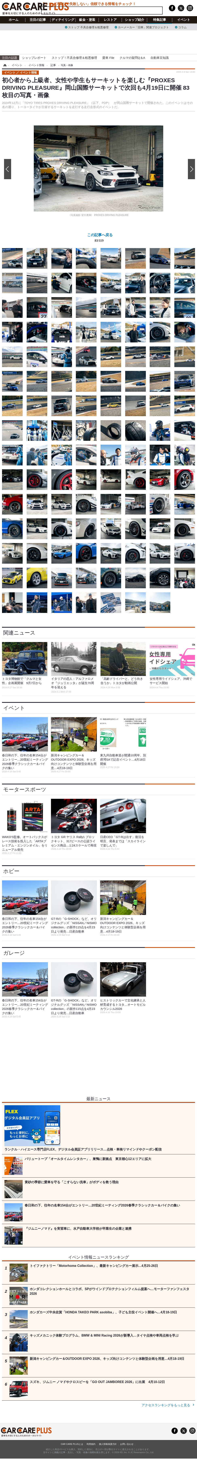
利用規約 (91, 1444)
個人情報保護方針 (108, 1444)
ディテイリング (63, 19)
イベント (183, 19)
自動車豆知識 (159, 57)
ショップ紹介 (134, 19)
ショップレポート (34, 57)
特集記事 (159, 19)
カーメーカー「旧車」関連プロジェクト (143, 27)
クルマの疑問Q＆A (132, 57)
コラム (182, 27)
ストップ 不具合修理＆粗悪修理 (88, 27)
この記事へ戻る (100, 238)
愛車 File (108, 57)
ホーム (13, 19)
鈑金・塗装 (87, 19)
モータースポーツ (24, 789)
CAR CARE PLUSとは (72, 1444)
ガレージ (14, 953)
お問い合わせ (126, 1444)
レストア (110, 19)
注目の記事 (38, 19)
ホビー (11, 871)
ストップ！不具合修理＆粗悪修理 (74, 57)
